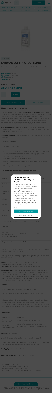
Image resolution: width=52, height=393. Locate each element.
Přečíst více (17, 208)
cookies (22, 186)
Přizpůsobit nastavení (26, 215)
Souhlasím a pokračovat (26, 211)
